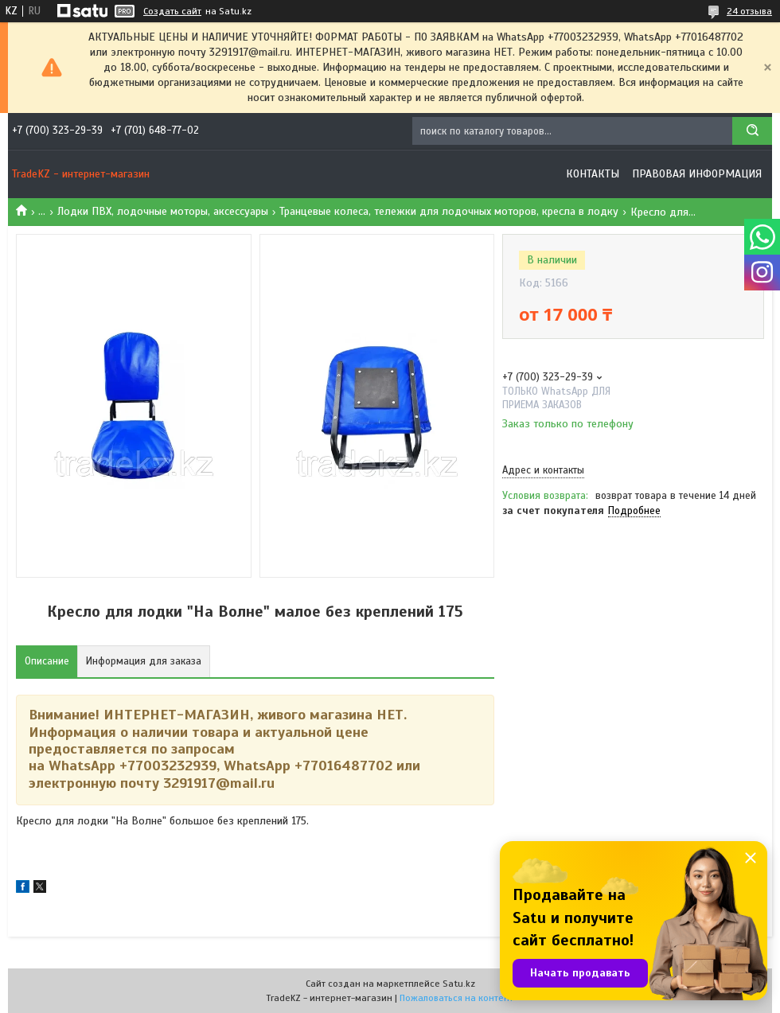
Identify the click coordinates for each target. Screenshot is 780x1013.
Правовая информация (697, 174)
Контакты (592, 174)
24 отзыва (749, 11)
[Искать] (752, 131)
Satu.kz (459, 983)
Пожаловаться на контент (456, 997)
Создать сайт (172, 11)
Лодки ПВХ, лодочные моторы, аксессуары (162, 211)
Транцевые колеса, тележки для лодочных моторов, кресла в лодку (448, 211)
